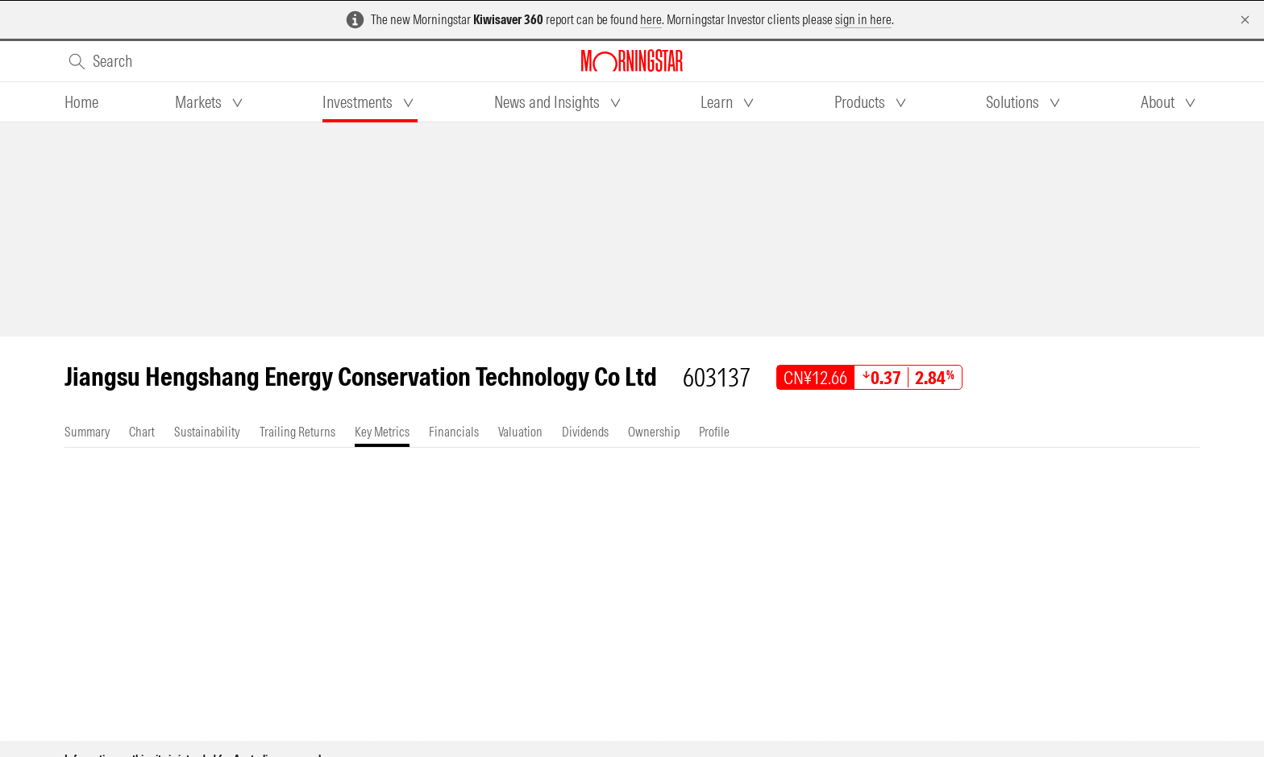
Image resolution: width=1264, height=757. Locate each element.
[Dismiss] (1245, 20)
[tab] (81, 102)
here (651, 19)
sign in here (863, 19)
